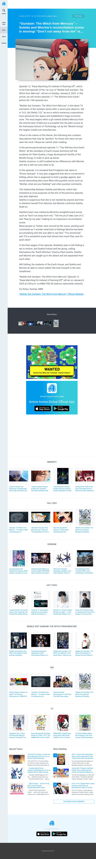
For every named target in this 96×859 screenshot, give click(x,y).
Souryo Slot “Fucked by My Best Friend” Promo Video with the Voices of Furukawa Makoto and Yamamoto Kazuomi (83, 770)
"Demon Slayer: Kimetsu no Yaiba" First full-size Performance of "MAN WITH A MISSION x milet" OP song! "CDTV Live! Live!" (18, 694)
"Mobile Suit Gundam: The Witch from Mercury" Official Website (51, 294)
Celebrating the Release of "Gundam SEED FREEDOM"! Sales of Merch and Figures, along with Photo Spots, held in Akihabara (40, 571)
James (49, 16)
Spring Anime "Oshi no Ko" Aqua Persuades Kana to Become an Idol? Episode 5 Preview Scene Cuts (84, 489)
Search (4, 13)
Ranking (4, 43)
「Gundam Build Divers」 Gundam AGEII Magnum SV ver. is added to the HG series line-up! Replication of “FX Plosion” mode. (39, 770)
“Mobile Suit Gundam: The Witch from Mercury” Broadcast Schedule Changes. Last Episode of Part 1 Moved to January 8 (84, 530)
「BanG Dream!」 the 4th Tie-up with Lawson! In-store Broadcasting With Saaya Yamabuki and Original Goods (38, 786)
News (3, 30)
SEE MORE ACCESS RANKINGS (73, 801)
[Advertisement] (50, 4)
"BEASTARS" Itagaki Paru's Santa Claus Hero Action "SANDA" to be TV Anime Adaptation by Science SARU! (62, 735)
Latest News (4, 23)
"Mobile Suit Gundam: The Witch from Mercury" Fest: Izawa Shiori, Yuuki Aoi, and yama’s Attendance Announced (62, 653)
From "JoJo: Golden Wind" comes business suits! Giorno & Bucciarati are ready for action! (83, 786)
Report (4, 36)
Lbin (54, 16)
